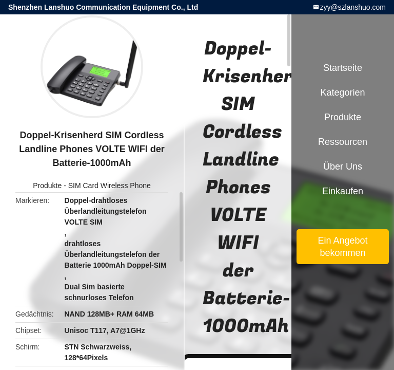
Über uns (342, 166)
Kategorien (342, 92)
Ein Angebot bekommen (342, 246)
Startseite (342, 68)
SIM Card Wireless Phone (109, 185)
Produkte (47, 185)
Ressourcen (342, 142)
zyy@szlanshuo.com (353, 7)
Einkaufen (342, 191)
